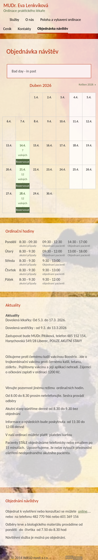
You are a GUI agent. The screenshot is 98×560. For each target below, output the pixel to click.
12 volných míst (23, 178)
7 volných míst (23, 154)
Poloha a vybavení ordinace (60, 19)
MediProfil (73, 558)
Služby (14, 19)
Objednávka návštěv (52, 28)
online (82, 511)
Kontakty (24, 29)
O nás (29, 19)
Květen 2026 (86, 84)
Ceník (7, 29)
